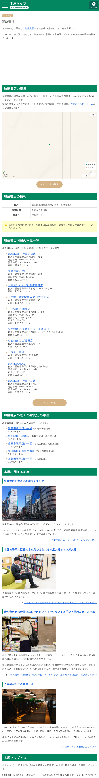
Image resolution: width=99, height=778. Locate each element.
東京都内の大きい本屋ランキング (24, 481)
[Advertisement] (49, 61)
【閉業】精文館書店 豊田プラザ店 (28, 297)
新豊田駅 (7, 15)
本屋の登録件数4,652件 (19, 8)
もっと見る (49, 403)
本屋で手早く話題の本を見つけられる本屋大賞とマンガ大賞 (40, 549)
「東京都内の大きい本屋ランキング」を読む (74, 540)
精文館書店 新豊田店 (20, 340)
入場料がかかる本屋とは (18, 684)
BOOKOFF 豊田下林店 (22, 380)
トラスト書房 (16, 352)
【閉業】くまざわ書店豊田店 (25, 285)
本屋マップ (18, 3)
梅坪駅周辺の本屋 (18, 436)
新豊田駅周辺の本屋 (20, 428)
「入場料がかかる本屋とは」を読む (78, 747)
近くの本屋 (93, 7)
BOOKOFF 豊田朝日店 (22, 253)
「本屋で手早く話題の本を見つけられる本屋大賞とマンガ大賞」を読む (60, 602)
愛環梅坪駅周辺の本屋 (21, 451)
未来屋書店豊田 (17, 271)
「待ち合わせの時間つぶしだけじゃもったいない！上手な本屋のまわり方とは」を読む (52, 675)
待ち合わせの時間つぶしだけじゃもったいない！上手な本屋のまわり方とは (49, 611)
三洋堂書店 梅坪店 (19, 309)
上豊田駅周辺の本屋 (20, 458)
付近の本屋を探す (49, 184)
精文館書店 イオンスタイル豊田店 (28, 329)
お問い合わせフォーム (82, 104)
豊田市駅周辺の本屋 (20, 443)
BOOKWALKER (18, 363)
